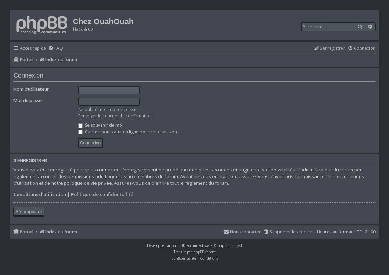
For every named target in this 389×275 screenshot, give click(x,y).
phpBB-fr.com (204, 251)
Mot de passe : (28, 100)
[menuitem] (55, 48)
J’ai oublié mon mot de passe (107, 109)
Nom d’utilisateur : (32, 89)
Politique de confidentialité (102, 194)
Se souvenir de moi (100, 125)
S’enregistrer (29, 211)
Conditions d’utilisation (39, 194)
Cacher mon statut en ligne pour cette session (127, 132)
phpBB (177, 245)
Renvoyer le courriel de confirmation (115, 115)
